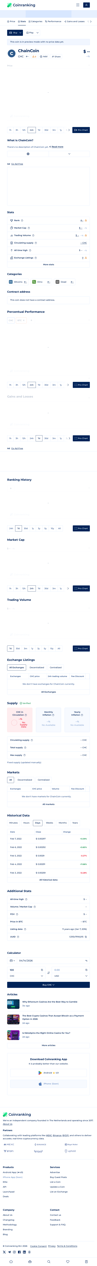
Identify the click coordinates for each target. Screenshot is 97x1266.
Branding (8, 1229)
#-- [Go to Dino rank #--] (48, 282)
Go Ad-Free (17, 448)
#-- (27, 56)
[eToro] (38, 1151)
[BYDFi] (8, 1151)
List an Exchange (59, 1191)
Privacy (52, 1246)
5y (45, 528)
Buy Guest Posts (58, 1177)
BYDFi (65, 1135)
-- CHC (83, 243)
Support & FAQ (57, 1224)
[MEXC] (9, 1144)
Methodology (10, 1224)
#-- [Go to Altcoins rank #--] (25, 282)
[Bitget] (71, 1144)
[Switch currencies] (48, 973)
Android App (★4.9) (13, 1172)
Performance (53, 21)
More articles (48, 1045)
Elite (5, 1182)
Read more (57, 146)
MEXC (49, 1135)
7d (39, 130)
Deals (6, 1196)
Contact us (55, 1215)
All (59, 528)
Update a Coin (57, 1187)
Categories (35, 21)
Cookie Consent (38, 1246)
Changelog (8, 1220)
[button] (18, 282)
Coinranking (21, 5)
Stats (22, 21)
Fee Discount (77, 676)
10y (52, 528)
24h (32, 130)
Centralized (56, 667)
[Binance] (40, 1144)
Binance (57, 1135)
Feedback (55, 1220)
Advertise (55, 1172)
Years (75, 822)
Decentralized (37, 667)
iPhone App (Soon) (12, 1177)
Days (37, 822)
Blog (5, 1234)
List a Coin (55, 1182)
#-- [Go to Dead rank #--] (72, 282)
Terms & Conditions (67, 1246)
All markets (48, 804)
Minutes (13, 822)
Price (11, 21)
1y (61, 130)
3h (17, 130)
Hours (26, 822)
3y (67, 438)
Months (63, 822)
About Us (7, 1124)
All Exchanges (16, 667)
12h (24, 130)
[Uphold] (70, 1151)
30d (46, 130)
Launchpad (8, 1191)
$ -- (80, 228)
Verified (25, 703)
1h (10, 130)
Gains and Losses (74, 21)
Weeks (49, 822)
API (4, 1187)
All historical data (48, 880)
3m (54, 130)
